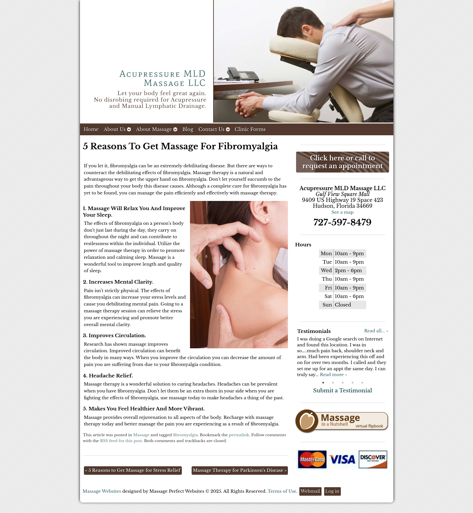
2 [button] (333, 382)
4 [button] (352, 382)
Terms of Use (282, 491)
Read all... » (376, 331)
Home (91, 129)
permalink (239, 435)
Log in (332, 491)
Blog (188, 129)
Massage (141, 435)
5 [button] (362, 382)
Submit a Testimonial (342, 390)
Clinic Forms (250, 129)
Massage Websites (102, 491)
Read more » (333, 374)
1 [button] (323, 382)
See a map (343, 212)
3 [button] (342, 382)
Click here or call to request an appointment (342, 162)
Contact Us (214, 129)
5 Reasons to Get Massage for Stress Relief (133, 470)
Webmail (310, 491)
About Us (117, 129)
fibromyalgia (185, 435)
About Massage (156, 129)
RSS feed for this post (121, 441)
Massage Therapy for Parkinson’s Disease (240, 470)
